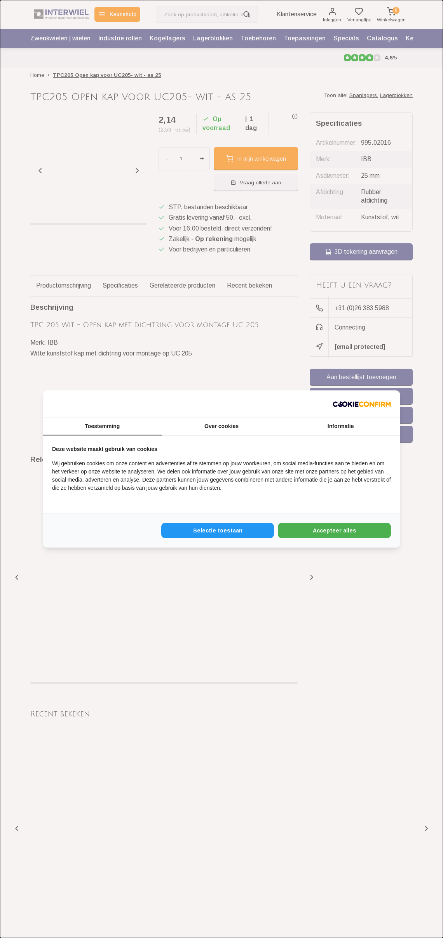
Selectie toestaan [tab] (217, 530)
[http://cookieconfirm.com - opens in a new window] (362, 404)
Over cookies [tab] (221, 426)
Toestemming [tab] (102, 426)
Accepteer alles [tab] (334, 530)
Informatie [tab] (341, 426)
